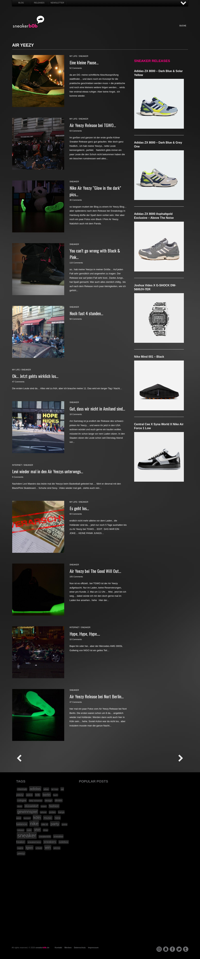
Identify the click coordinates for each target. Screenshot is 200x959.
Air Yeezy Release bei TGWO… (93, 125)
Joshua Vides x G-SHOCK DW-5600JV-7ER (155, 287)
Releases (39, 3)
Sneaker (61, 29)
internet (17, 465)
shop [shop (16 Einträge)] (45, 830)
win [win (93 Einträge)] (48, 847)
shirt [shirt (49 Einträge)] (37, 830)
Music (110, 29)
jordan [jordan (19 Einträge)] (52, 812)
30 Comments (76, 200)
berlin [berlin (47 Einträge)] (47, 794)
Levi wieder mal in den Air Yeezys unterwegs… (47, 471)
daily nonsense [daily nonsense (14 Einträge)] (35, 801)
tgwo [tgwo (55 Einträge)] (29, 848)
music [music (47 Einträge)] (48, 818)
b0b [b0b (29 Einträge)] (37, 794)
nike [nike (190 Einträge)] (34, 823)
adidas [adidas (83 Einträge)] (35, 789)
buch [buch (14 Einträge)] (55, 795)
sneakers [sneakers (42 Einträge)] (50, 842)
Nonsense (150, 29)
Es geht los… (79, 508)
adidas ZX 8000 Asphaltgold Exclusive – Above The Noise (154, 215)
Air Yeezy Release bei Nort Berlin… (97, 696)
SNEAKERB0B (28, 22)
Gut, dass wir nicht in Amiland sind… (97, 408)
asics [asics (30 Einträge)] (29, 794)
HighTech (130, 29)
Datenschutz (80, 947)
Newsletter (57, 3)
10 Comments (76, 639)
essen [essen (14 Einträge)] (43, 806)
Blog (21, 3)
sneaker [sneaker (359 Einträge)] (26, 835)
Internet (100, 29)
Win (90, 29)
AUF (183, 3)
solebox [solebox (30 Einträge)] (63, 842)
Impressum (93, 947)
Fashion (71, 29)
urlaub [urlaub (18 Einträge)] (39, 848)
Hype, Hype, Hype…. (85, 633)
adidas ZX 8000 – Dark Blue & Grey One (158, 144)
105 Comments (76, 577)
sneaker (83, 56)
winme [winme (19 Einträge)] (57, 848)
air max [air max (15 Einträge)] (54, 789)
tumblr (185, 949)
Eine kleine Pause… (84, 62)
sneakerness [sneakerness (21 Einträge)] (34, 842)
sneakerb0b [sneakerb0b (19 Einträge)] (45, 836)
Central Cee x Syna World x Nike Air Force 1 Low (159, 426)
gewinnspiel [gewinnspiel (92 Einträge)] (27, 812)
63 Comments (76, 131)
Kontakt (58, 947)
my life (73, 56)
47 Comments (18, 382)
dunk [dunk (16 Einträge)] (19, 806)
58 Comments (76, 319)
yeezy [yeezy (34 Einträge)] (21, 853)
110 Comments (76, 263)
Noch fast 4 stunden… (86, 313)
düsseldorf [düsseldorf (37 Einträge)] (31, 806)
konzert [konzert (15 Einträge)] (27, 818)
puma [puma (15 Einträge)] (64, 824)
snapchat (165, 949)
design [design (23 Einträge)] (48, 800)
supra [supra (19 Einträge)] (20, 848)
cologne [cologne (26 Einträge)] (21, 800)
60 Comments (76, 514)
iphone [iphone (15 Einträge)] (43, 812)
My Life (80, 29)
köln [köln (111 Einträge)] (37, 817)
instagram (159, 949)
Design (120, 29)
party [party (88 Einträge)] (55, 824)
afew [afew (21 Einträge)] (46, 789)
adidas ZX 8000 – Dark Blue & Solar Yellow (158, 73)
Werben (68, 947)
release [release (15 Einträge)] (20, 830)
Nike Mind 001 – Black (149, 356)
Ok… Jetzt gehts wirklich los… (35, 376)
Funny (140, 29)
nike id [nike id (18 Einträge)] (44, 824)
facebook (172, 949)
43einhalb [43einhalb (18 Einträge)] (22, 789)
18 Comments (76, 414)
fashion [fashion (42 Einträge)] (54, 806)
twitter (179, 949)
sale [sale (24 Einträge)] (29, 830)
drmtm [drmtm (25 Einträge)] (58, 800)
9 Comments (17, 477)
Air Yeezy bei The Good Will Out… (95, 571)
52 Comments (76, 68)
